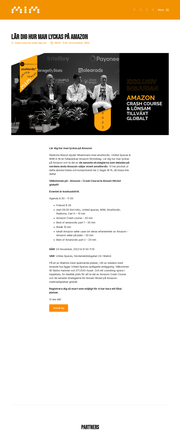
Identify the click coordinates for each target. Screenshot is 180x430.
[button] (163, 10)
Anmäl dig (58, 308)
